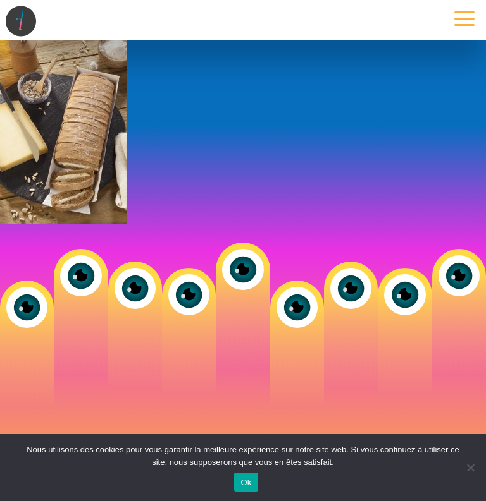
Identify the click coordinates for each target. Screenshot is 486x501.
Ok (245, 482)
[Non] (470, 467)
